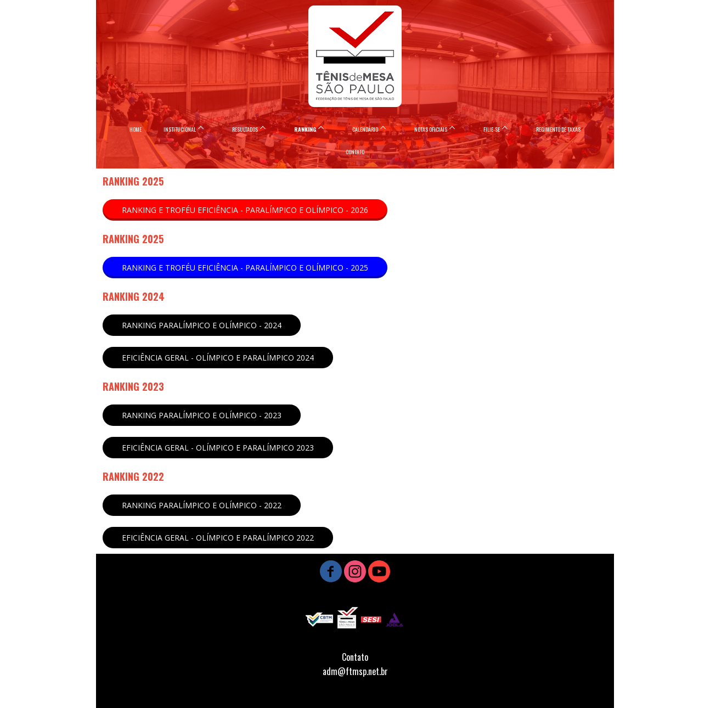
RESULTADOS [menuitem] (245, 129)
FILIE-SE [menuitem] (491, 129)
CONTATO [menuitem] (355, 152)
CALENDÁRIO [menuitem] (365, 129)
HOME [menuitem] (135, 129)
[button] (245, 210)
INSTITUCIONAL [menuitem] (180, 129)
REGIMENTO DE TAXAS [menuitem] (558, 129)
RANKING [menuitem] (305, 129)
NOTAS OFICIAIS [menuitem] (430, 129)
